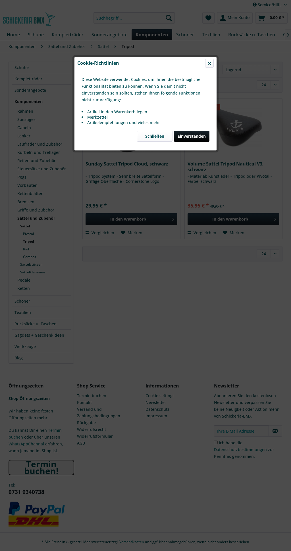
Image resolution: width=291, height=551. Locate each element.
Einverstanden (192, 134)
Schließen (154, 134)
